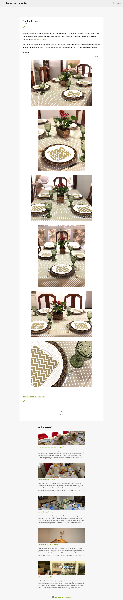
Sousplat (33, 396)
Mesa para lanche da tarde (46, 479)
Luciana (25, 396)
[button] (24, 27)
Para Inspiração (16, 3)
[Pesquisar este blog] (111, 3)
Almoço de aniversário (45, 577)
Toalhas (41, 396)
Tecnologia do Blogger (61, 597)
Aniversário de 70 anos (45, 512)
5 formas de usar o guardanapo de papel (51, 447)
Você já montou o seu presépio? (48, 544)
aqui (39, 39)
